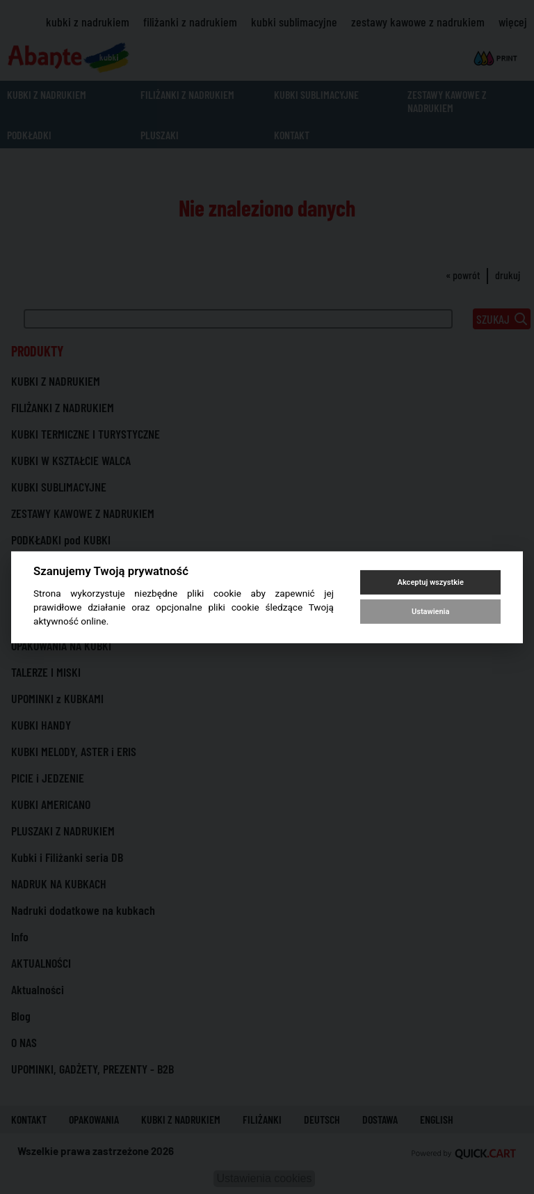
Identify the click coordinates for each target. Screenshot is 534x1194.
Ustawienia (430, 611)
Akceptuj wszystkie (431, 582)
